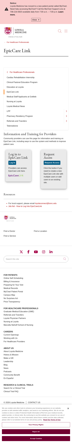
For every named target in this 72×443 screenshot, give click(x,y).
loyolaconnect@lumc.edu (46, 203)
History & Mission (11, 355)
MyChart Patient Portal (13, 292)
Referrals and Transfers (17, 121)
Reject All (36, 433)
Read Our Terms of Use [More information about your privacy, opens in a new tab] (52, 421)
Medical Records (11, 288)
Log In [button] (12, 163)
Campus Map (9, 295)
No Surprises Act (11, 298)
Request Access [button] (52, 163)
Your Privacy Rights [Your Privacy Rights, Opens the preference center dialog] (35, 426)
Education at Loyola (15, 87)
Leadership (8, 361)
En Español (8, 378)
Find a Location (40, 231)
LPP (8, 111)
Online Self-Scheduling (13, 278)
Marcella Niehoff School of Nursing (18, 325)
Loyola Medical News (16, 106)
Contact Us (34, 402)
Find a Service (10, 236)
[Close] (68, 410)
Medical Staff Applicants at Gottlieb (21, 97)
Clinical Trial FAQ (11, 391)
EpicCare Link (13, 92)
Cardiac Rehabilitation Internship (20, 77)
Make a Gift (8, 358)
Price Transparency (12, 302)
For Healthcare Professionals (22, 72)
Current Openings (11, 335)
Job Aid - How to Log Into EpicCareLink (25, 206)
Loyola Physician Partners (15, 318)
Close (36, 20)
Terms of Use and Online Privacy (23, 406)
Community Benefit (12, 375)
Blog (5, 365)
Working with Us (10, 338)
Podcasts (8, 372)
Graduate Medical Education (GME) (19, 311)
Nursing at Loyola (14, 101)
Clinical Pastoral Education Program (22, 82)
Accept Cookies (36, 440)
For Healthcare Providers (14, 342)
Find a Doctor (9, 231)
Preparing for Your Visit (13, 285)
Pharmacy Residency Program (20, 116)
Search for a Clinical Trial (14, 388)
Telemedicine (12, 126)
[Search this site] (36, 259)
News (6, 368)
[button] (66, 30)
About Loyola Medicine (13, 351)
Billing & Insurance (12, 281)
